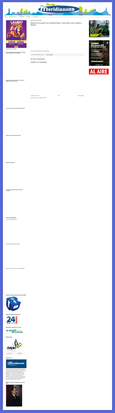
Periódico (28, 16)
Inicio (6, 16)
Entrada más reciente (35, 95)
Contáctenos (35, 16)
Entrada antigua (81, 95)
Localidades (21, 16)
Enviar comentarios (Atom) (41, 97)
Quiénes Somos (13, 16)
